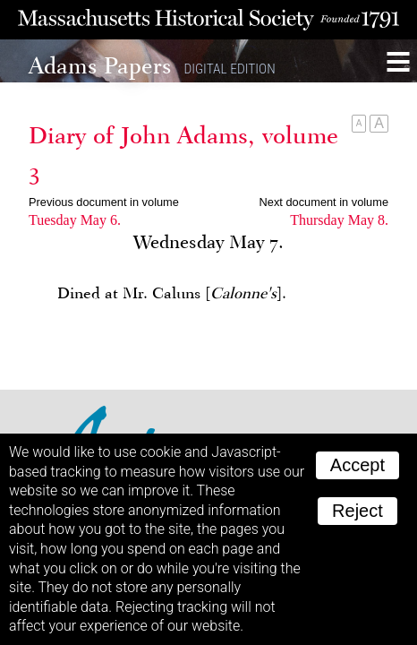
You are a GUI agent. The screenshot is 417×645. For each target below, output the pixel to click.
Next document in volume (324, 202)
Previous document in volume (104, 202)
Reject (357, 510)
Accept (357, 465)
